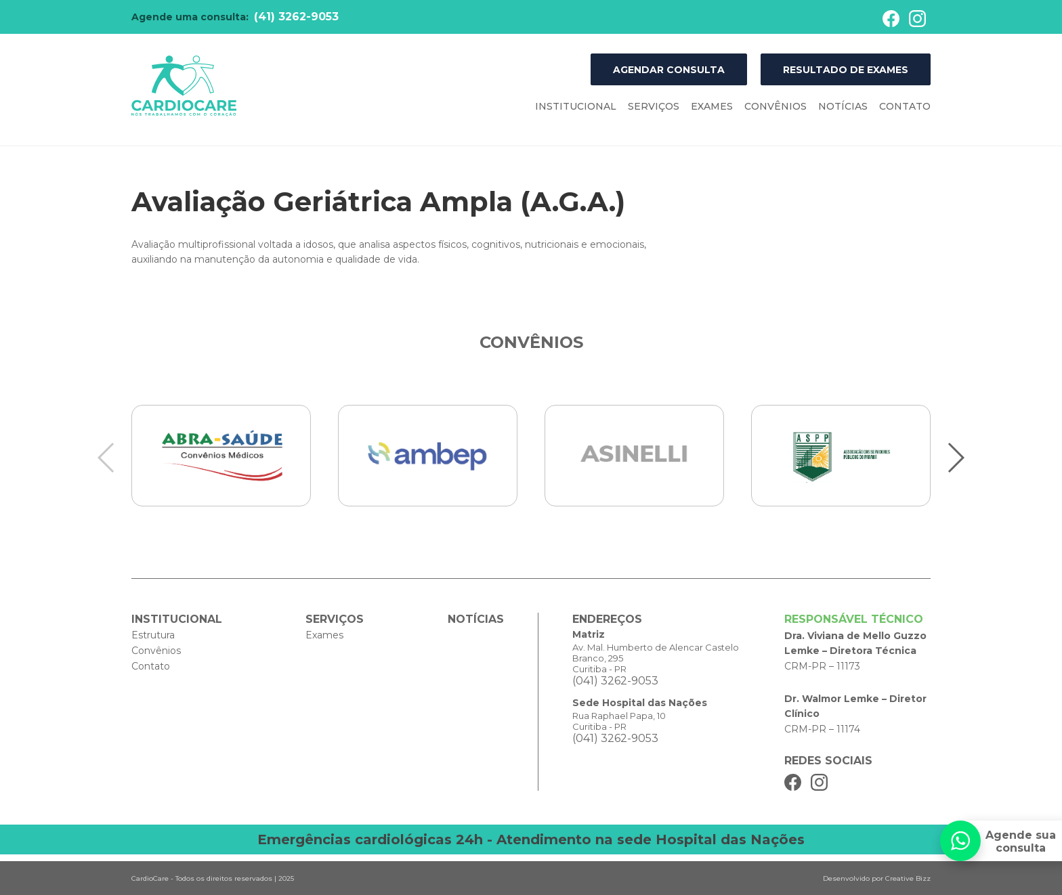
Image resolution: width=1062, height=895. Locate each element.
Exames (712, 106)
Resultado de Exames (845, 70)
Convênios (775, 106)
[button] (955, 458)
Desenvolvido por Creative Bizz (877, 878)
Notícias (843, 106)
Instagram (917, 18)
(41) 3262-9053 (296, 16)
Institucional (575, 106)
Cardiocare (183, 86)
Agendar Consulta (669, 70)
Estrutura (153, 635)
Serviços (653, 106)
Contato (905, 106)
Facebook (891, 18)
